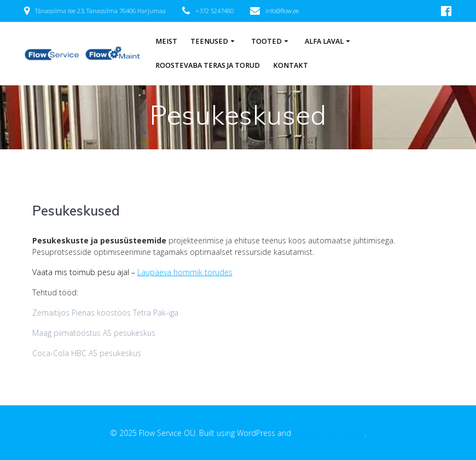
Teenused (209, 41)
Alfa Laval (324, 41)
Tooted (266, 41)
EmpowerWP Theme (328, 433)
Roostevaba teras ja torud (207, 65)
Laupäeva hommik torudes (185, 272)
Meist (166, 41)
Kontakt (290, 65)
